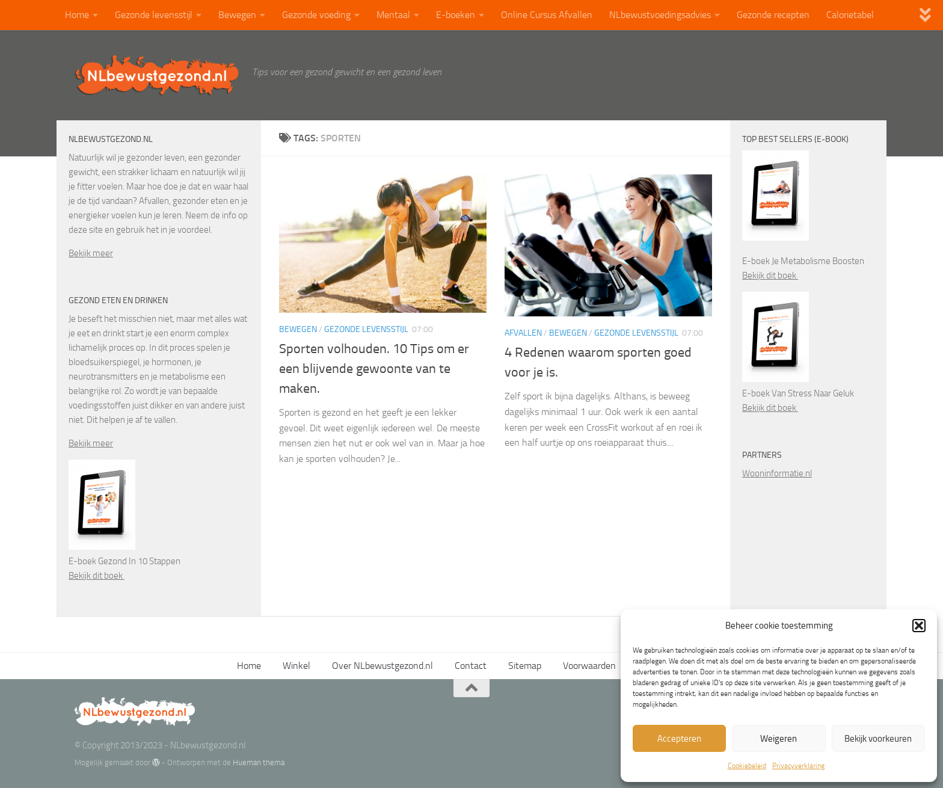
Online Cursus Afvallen (546, 14)
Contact (471, 665)
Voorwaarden (589, 665)
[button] (919, 626)
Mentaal (393, 14)
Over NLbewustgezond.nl (382, 665)
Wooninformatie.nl (777, 473)
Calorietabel (850, 14)
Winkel (296, 665)
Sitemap (524, 665)
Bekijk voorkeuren (878, 738)
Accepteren (679, 738)
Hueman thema (258, 762)
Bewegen (237, 14)
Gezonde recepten (773, 14)
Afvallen (523, 333)
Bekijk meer (91, 253)
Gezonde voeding (316, 14)
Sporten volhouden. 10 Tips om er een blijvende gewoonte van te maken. (374, 368)
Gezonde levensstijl (153, 14)
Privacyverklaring (798, 766)
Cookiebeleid (747, 766)
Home (77, 14)
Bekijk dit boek (96, 575)
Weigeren (778, 738)
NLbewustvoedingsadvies (660, 14)
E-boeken (455, 14)
